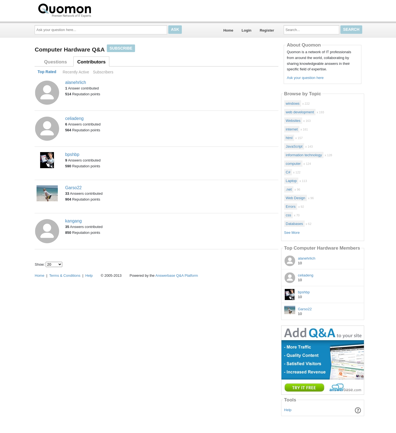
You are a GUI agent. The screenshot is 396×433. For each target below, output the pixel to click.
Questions (55, 62)
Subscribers (103, 72)
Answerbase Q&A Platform (176, 275)
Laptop (291, 181)
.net (289, 189)
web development (300, 112)
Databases (294, 224)
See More (292, 232)
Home (228, 30)
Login (246, 30)
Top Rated (47, 72)
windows (293, 103)
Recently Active (76, 72)
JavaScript (294, 146)
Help (288, 410)
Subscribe (121, 48)
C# (288, 172)
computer (293, 164)
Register (267, 30)
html (289, 138)
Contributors (91, 62)
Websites (293, 121)
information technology (304, 155)
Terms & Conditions (65, 275)
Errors (291, 206)
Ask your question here (305, 78)
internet (292, 129)
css (288, 215)
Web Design (296, 198)
